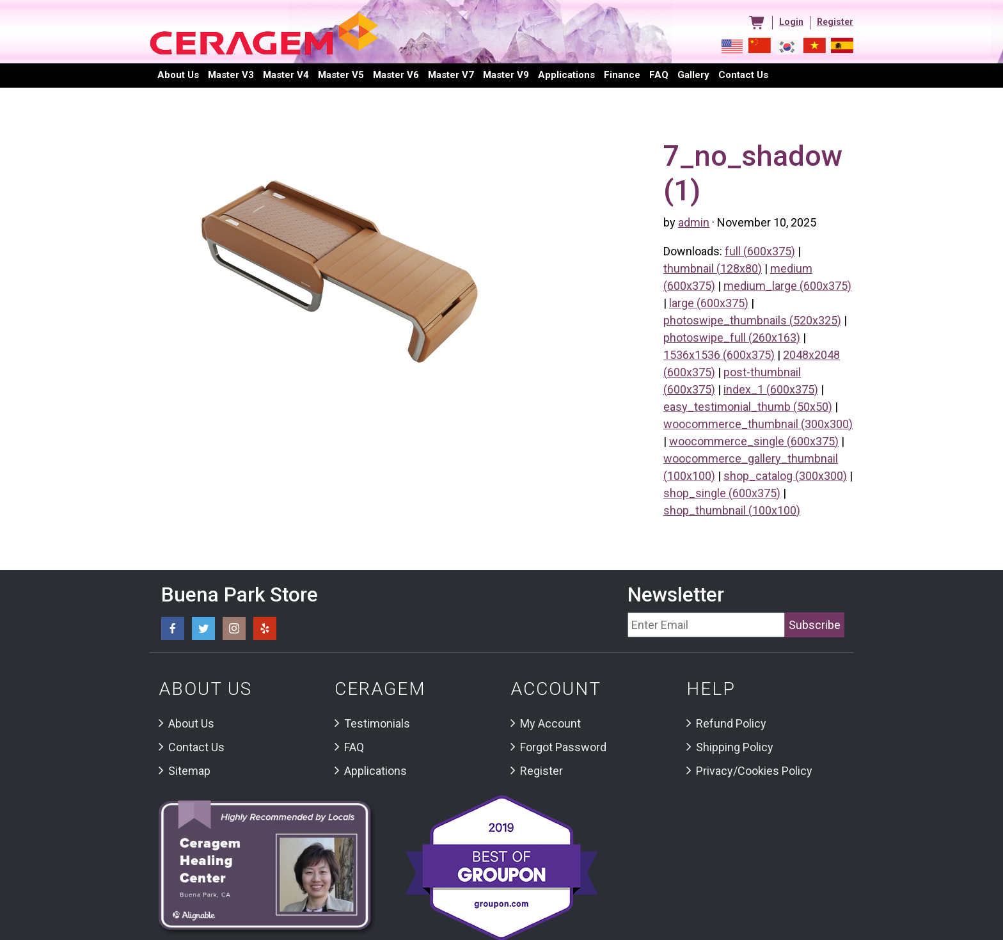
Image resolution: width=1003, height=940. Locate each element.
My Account (550, 723)
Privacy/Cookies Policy (754, 770)
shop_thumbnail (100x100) (731, 510)
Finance (622, 75)
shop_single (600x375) (721, 493)
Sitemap (189, 770)
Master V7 (451, 75)
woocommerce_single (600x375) (754, 441)
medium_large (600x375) (787, 285)
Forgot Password (563, 747)
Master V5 (341, 75)
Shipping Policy (734, 747)
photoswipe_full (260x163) (731, 337)
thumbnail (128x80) (712, 268)
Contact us (743, 75)
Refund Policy (731, 723)
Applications (566, 75)
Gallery (693, 75)
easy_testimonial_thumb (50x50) (747, 406)
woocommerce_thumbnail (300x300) (758, 424)
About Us (178, 75)
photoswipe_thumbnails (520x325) (752, 320)
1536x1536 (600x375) (719, 355)
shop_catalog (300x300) (785, 475)
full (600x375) (760, 251)
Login (791, 22)
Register (835, 22)
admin (693, 222)
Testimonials (377, 723)
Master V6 (396, 75)
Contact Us (196, 747)
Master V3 (231, 75)
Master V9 (506, 75)
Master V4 (286, 75)
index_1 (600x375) (770, 389)
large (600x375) (708, 303)
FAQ (658, 75)
